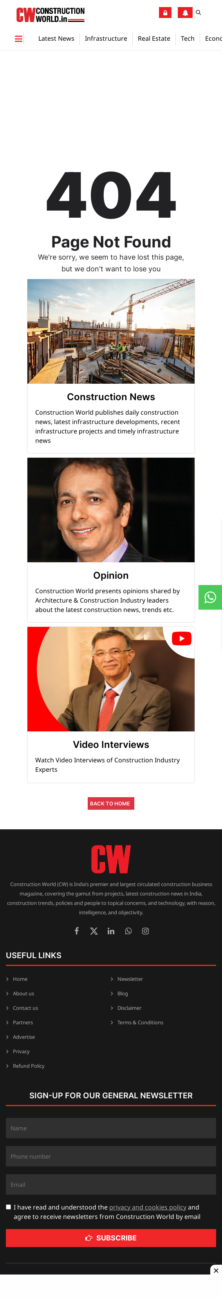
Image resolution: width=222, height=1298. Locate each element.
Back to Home (110, 803)
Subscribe (111, 1238)
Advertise (24, 1036)
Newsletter (130, 978)
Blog (122, 993)
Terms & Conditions (140, 1022)
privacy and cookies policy (147, 1207)
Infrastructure (106, 38)
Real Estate (154, 38)
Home (20, 978)
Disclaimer (129, 1007)
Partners (23, 1022)
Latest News (56, 38)
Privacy (21, 1051)
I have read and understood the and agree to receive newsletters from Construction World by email (107, 1212)
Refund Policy (29, 1065)
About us (23, 993)
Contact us (25, 1007)
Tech (188, 38)
